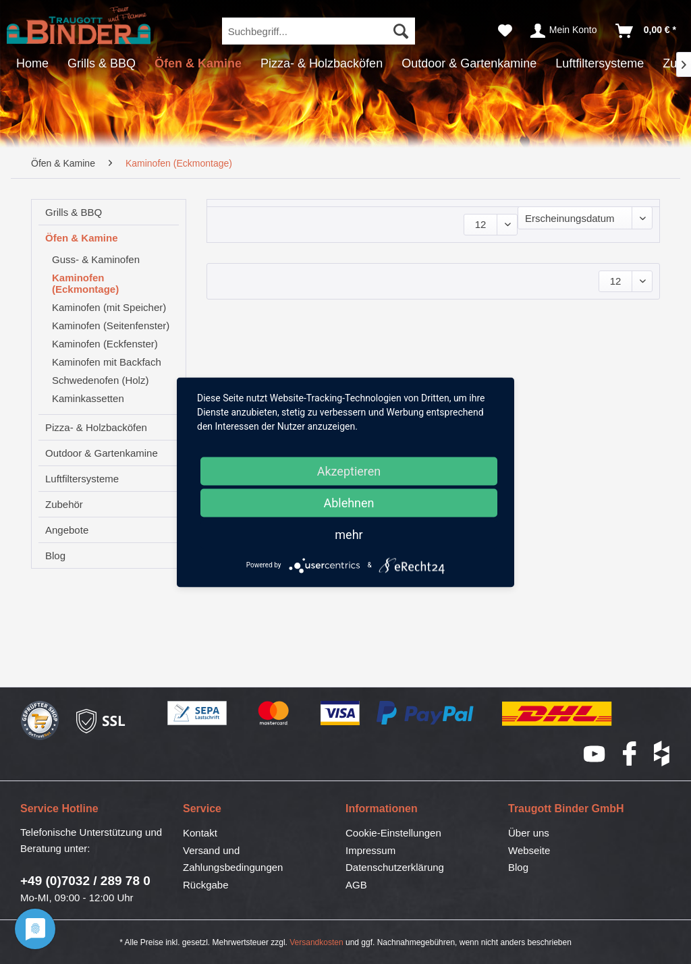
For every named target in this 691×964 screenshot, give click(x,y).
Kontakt (200, 833)
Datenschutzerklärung (395, 867)
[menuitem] (319, 31)
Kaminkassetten (88, 398)
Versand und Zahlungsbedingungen (233, 859)
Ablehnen (348, 502)
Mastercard (274, 714)
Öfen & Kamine (81, 238)
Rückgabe (206, 884)
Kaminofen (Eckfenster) (105, 343)
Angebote (66, 530)
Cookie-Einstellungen (393, 833)
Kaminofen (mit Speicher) (109, 307)
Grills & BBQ (73, 212)
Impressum (370, 850)
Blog (55, 555)
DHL (557, 714)
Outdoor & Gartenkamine (101, 453)
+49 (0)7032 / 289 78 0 (85, 881)
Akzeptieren (349, 470)
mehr (348, 534)
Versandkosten (316, 942)
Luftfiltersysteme (82, 478)
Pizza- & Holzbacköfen (96, 427)
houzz (662, 753)
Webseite (529, 850)
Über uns (528, 833)
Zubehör (64, 504)
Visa (340, 714)
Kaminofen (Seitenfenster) (110, 325)
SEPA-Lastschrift (197, 714)
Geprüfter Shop (40, 721)
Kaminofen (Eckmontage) (85, 283)
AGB (356, 884)
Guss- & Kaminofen (96, 259)
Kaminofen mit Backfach (106, 362)
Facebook (630, 753)
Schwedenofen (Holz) (100, 380)
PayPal (426, 714)
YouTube (595, 754)
